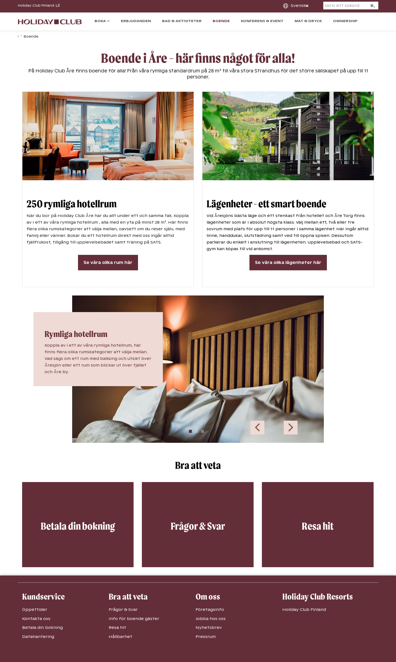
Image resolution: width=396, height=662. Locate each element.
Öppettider (34, 609)
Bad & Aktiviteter (182, 21)
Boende (221, 21)
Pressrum (206, 636)
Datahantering (38, 636)
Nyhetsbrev (209, 627)
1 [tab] (190, 431)
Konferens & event (262, 21)
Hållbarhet (120, 636)
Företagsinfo (210, 609)
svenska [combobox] (299, 5)
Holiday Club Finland (39, 5)
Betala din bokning (42, 627)
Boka (101, 21)
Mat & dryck (308, 21)
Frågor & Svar (123, 609)
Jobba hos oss (211, 618)
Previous (257, 428)
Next (291, 428)
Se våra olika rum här (108, 262)
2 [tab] (196, 431)
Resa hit (117, 627)
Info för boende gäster (134, 618)
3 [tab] (202, 431)
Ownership (345, 21)
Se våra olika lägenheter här (288, 262)
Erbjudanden (136, 21)
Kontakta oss (36, 618)
